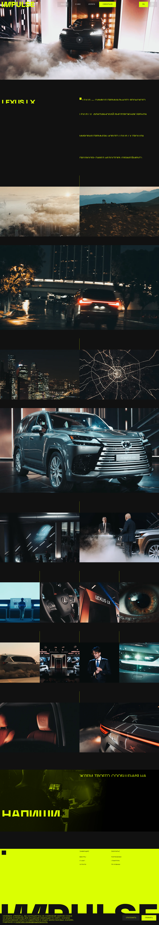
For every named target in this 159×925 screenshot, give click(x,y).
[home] (18, 4)
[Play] (79, 39)
